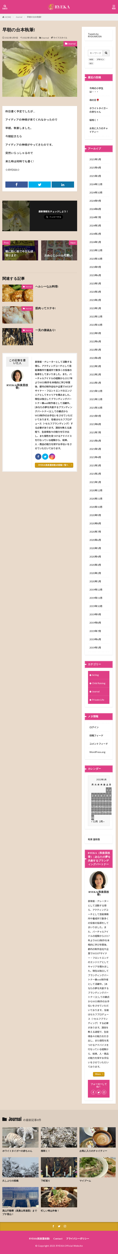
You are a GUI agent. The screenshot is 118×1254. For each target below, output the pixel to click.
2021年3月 (95, 465)
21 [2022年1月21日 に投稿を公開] (104, 806)
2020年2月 (95, 573)
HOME (8, 17)
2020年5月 (95, 548)
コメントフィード (98, 743)
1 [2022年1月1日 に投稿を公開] (107, 790)
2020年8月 (95, 523)
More (98, 1074)
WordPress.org (97, 752)
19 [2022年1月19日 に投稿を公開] (98, 806)
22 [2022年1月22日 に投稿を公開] (107, 806)
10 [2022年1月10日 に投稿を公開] (92, 801)
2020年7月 (95, 531)
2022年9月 (95, 333)
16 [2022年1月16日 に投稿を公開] (110, 801)
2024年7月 (95, 217)
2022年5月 (95, 349)
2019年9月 (95, 614)
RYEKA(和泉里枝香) (39, 1238)
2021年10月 (95, 407)
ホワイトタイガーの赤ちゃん (98, 110)
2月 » (101, 821)
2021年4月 (95, 457)
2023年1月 (95, 308)
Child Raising (98, 683)
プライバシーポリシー (77, 1238)
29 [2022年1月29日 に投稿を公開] (107, 812)
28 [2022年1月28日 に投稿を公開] (104, 812)
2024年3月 (95, 225)
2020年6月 (95, 540)
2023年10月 (95, 258)
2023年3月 (95, 291)
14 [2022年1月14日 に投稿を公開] (104, 801)
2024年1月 (95, 242)
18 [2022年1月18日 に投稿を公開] (95, 806)
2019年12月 (95, 589)
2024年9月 (95, 200)
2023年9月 (95, 267)
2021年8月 (95, 424)
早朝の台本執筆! (34, 17)
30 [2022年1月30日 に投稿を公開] (110, 812)
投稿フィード (96, 735)
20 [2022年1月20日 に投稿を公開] (101, 806)
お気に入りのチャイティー (98, 130)
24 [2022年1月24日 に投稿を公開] (92, 812)
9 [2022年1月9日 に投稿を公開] (110, 795)
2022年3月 (95, 366)
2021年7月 (95, 432)
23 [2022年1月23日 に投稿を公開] (110, 806)
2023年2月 (95, 300)
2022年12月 (95, 316)
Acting (95, 675)
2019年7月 (95, 631)
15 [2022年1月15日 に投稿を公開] (107, 801)
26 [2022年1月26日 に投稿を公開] (98, 812)
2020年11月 (95, 498)
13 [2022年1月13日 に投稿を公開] (101, 801)
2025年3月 (95, 176)
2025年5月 (95, 159)
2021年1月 (95, 482)
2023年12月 (95, 250)
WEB (91, 59)
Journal (19, 17)
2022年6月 (95, 341)
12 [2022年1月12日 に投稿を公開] (98, 801)
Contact (58, 1238)
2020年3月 (95, 564)
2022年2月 (95, 374)
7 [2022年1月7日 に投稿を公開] (104, 795)
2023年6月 (95, 275)
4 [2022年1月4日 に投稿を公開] (95, 795)
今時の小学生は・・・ (96, 90)
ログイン (94, 727)
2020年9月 (95, 515)
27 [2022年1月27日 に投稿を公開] (101, 812)
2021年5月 (95, 449)
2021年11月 (95, 399)
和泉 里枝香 (94, 839)
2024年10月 (95, 192)
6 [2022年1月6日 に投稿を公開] (101, 795)
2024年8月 (95, 209)
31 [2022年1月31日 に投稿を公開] (92, 817)
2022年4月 (95, 358)
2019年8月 (95, 622)
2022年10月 (95, 324)
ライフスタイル (60, 38)
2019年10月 (95, 606)
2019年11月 (95, 597)
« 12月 (94, 821)
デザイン (100, 59)
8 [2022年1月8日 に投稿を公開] (107, 795)
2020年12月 (95, 490)
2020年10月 (95, 507)
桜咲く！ (94, 120)
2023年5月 (95, 283)
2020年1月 (95, 581)
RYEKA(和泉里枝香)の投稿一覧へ (53, 465)
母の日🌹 (94, 100)
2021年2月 (95, 473)
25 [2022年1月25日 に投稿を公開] (95, 812)
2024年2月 (95, 233)
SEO (91, 63)
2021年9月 (95, 416)
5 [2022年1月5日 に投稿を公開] (98, 795)
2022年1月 (95, 382)
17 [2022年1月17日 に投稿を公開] (92, 806)
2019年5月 (95, 647)
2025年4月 (95, 167)
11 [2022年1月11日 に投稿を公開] (95, 801)
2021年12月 (95, 391)
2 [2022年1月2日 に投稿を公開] (110, 790)
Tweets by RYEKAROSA (95, 35)
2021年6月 (95, 440)
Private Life (98, 699)
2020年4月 (95, 556)
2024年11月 (95, 184)
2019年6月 (95, 639)
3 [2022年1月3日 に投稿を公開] (92, 795)
